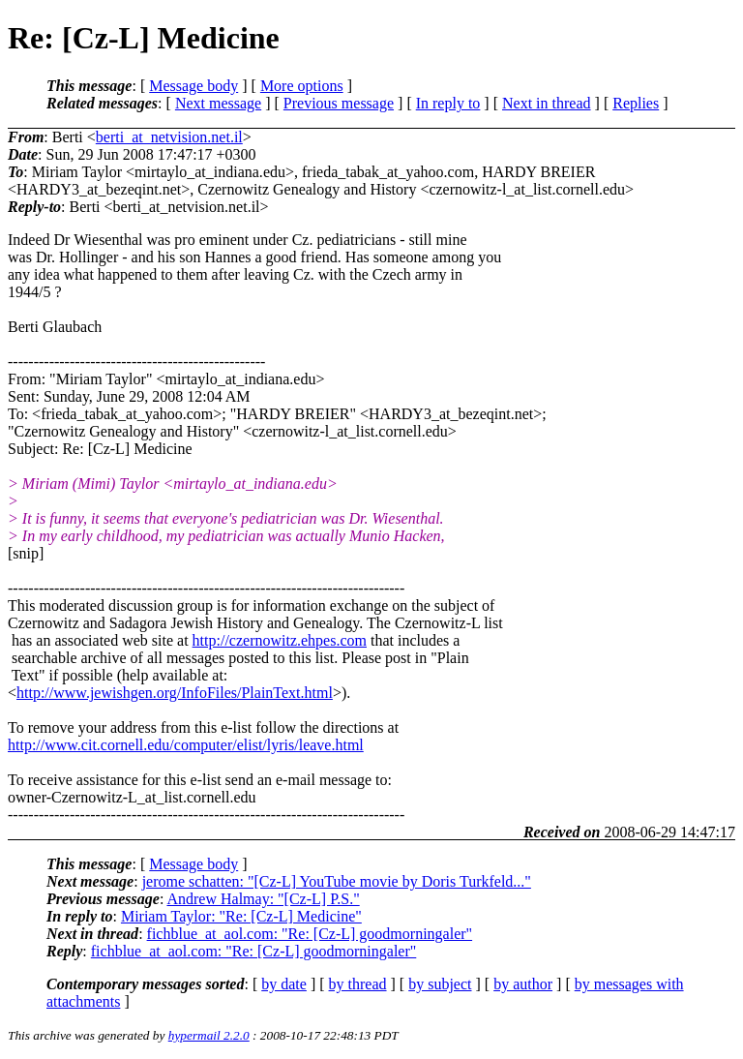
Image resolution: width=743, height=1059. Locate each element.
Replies (635, 103)
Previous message (338, 103)
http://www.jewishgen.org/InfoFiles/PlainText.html (174, 692)
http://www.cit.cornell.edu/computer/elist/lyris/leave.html (186, 745)
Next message (218, 103)
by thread (358, 984)
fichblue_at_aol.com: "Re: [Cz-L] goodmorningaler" (310, 933)
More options (301, 85)
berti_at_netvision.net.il (169, 137)
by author (522, 984)
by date (284, 984)
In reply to (448, 103)
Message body (193, 85)
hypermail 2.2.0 (209, 1035)
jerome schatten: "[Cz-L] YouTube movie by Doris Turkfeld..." (336, 881)
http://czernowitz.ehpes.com (280, 640)
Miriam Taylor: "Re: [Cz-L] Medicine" (241, 916)
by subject (439, 984)
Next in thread (546, 103)
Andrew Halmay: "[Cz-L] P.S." (262, 899)
